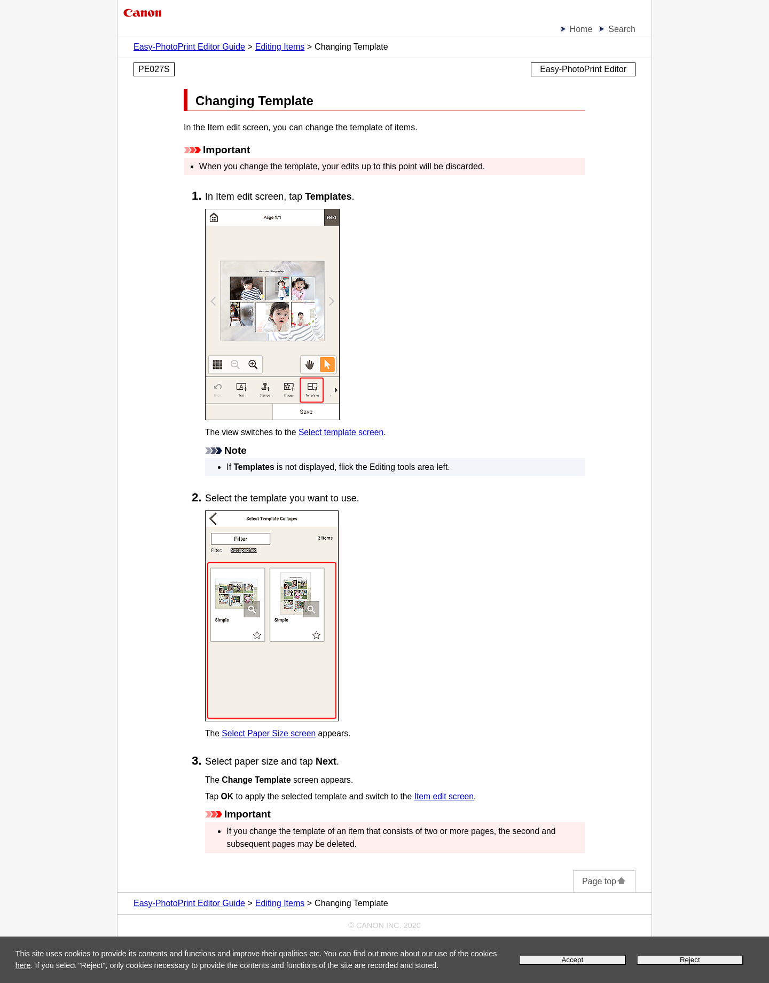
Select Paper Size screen (269, 733)
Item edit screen (444, 796)
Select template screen (341, 432)
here (23, 965)
